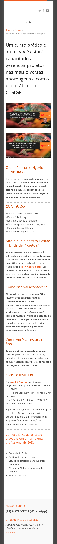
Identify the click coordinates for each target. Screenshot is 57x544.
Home (9, 30)
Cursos (18, 30)
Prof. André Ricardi (31, 266)
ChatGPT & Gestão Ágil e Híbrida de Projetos (26, 33)
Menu (28, 22)
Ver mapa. (11, 531)
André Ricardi (19, 381)
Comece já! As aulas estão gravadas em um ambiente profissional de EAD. (25, 438)
